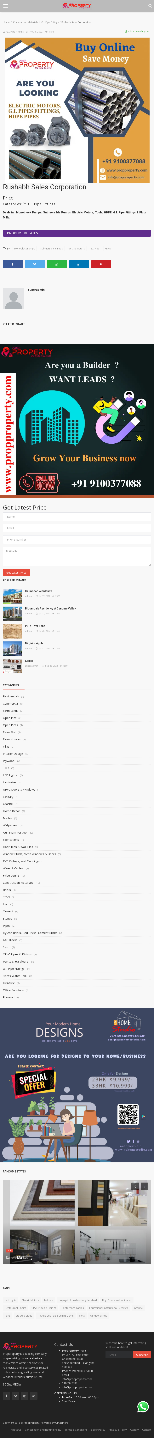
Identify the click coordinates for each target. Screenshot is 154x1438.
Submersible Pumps (51, 248)
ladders (48, 1300)
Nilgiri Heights (34, 643)
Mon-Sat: (67, 1397)
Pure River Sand (35, 625)
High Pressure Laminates (117, 1300)
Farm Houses (12, 739)
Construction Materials (25, 22)
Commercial (10, 703)
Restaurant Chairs (15, 1308)
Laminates (10, 782)
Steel (6, 897)
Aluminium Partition (15, 832)
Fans (7, 1316)
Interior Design (13, 754)
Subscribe (142, 1355)
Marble (7, 818)
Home (6, 22)
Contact (146, 1429)
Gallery (134, 1429)
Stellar (29, 660)
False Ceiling (11, 875)
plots (82, 1316)
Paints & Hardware (16, 961)
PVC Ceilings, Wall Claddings (21, 861)
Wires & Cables (13, 868)
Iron (5, 904)
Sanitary (8, 797)
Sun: (64, 1401)
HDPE (107, 248)
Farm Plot (9, 732)
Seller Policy (98, 1429)
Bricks (7, 890)
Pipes (6, 925)
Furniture (9, 983)
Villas (6, 746)
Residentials (11, 696)
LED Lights (10, 775)
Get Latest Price (16, 572)
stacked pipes (24, 1316)
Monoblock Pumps (24, 248)
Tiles (6, 768)
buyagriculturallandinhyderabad (78, 1300)
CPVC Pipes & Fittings (17, 954)
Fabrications (11, 839)
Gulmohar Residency (38, 591)
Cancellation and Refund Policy (43, 1429)
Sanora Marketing (19, 1258)
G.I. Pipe (94, 248)
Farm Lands (10, 711)
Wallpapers (10, 825)
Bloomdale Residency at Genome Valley (50, 608)
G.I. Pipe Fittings (50, 22)
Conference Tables (72, 1308)
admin (28, 596)
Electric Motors (76, 248)
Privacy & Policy (118, 1429)
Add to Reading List (137, 31)
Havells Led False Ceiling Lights (56, 1316)
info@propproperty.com (77, 1387)
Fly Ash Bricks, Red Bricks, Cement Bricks (30, 933)
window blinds (98, 1316)
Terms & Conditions (76, 1429)
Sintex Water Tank (15, 976)
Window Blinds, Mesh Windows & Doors (29, 854)
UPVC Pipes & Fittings (43, 1308)
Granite (8, 804)
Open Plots (10, 725)
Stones (7, 918)
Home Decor (11, 811)
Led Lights (10, 1300)
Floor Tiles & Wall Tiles (18, 847)
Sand (6, 947)
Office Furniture (13, 990)
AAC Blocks (10, 940)
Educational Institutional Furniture (108, 1308)
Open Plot (9, 718)
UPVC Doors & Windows (19, 789)
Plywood (9, 761)
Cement (8, 911)
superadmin (36, 290)
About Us (16, 1429)
